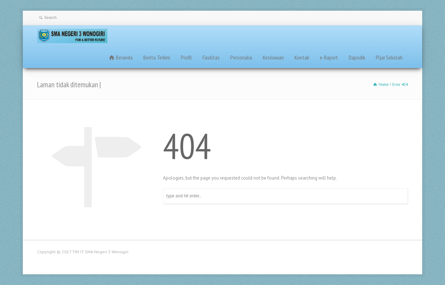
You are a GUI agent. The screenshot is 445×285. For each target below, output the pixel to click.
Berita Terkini (156, 57)
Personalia (241, 57)
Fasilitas (211, 57)
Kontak (302, 57)
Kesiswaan (273, 57)
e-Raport (329, 57)
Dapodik (357, 57)
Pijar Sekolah (389, 57)
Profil (186, 57)
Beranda (124, 57)
